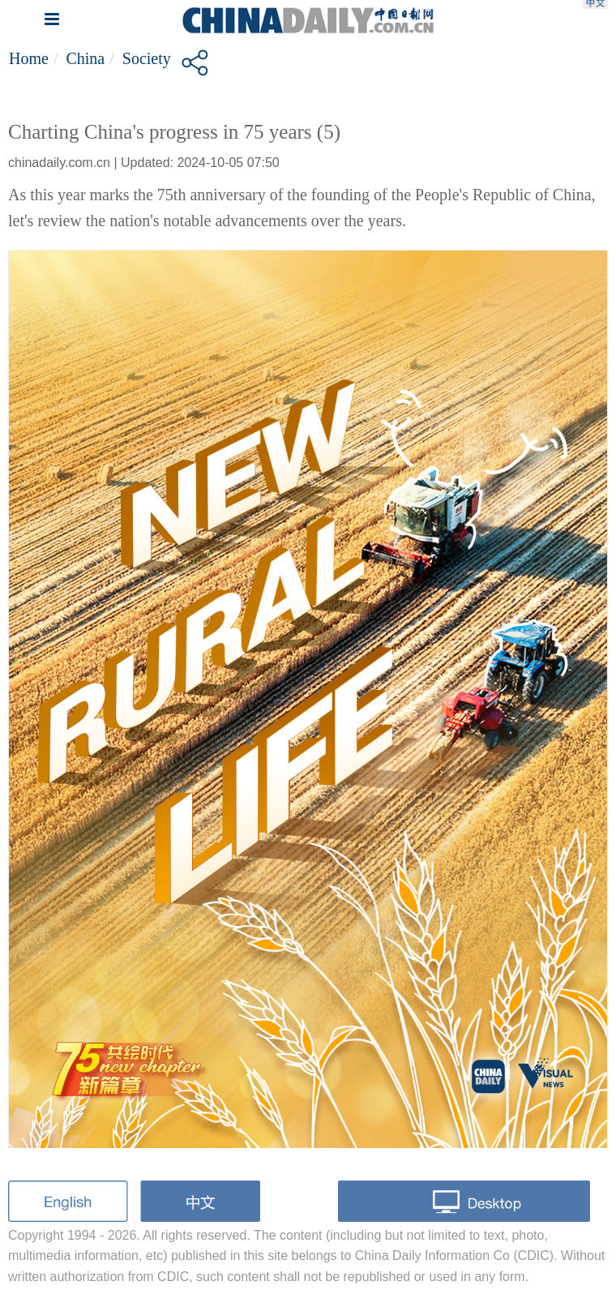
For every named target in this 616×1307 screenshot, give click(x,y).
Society (146, 58)
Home (29, 58)
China (85, 58)
